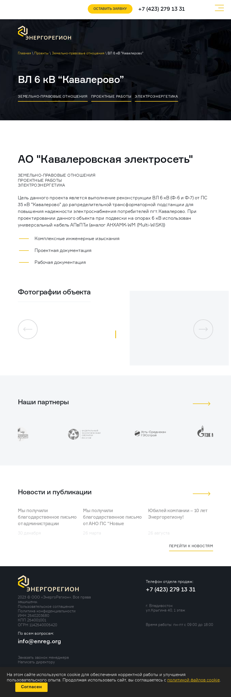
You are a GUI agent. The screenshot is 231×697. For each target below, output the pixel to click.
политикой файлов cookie (193, 680)
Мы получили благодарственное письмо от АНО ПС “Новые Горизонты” (112, 521)
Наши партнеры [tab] (43, 402)
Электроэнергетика (156, 96)
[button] (115, 334)
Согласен (31, 687)
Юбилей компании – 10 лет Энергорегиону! (177, 514)
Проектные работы (111, 96)
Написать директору (36, 662)
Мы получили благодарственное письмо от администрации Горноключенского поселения (47, 524)
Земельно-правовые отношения (53, 96)
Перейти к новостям (191, 546)
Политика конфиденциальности (47, 611)
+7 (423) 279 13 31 (161, 9)
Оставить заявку (110, 9)
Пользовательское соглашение (46, 606)
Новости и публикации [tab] (54, 492)
